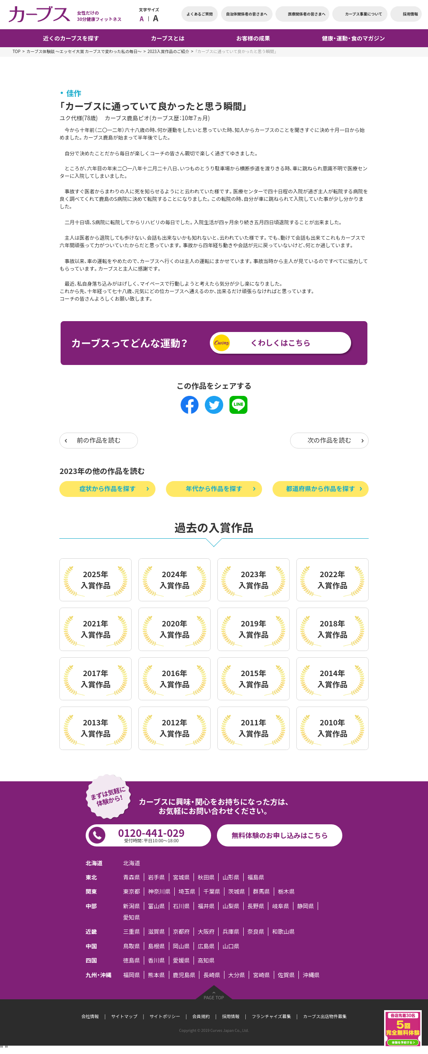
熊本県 (156, 975)
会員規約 (201, 1016)
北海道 (131, 863)
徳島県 (131, 960)
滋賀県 (156, 931)
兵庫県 (230, 931)
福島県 (255, 877)
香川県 (156, 960)
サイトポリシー (165, 1016)
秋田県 (206, 877)
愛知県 (131, 917)
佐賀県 (286, 975)
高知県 (206, 960)
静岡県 (305, 906)
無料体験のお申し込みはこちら (280, 835)
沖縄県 (311, 975)
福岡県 (131, 975)
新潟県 (131, 906)
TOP (16, 51)
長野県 (255, 906)
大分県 (236, 975)
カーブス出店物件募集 (324, 1016)
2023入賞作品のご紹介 (168, 51)
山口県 (230, 946)
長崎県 (211, 975)
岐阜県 (280, 906)
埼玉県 (186, 891)
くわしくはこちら (280, 342)
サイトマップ (124, 1016)
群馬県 (261, 891)
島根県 (156, 946)
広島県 (206, 946)
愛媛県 (181, 960)
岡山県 (181, 946)
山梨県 (230, 906)
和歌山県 (283, 931)
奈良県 (255, 931)
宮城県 (181, 877)
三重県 (131, 931)
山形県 (230, 877)
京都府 (181, 931)
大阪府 (206, 931)
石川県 (181, 906)
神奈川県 (159, 891)
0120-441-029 (151, 834)
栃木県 (286, 891)
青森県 (131, 877)
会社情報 (90, 1016)
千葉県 (211, 891)
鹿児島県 (184, 975)
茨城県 (236, 891)
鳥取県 (131, 946)
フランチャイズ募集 (271, 1016)
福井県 (206, 906)
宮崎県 (261, 975)
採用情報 (230, 1016)
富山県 (156, 906)
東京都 (131, 891)
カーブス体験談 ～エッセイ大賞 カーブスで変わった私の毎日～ (83, 51)
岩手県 (156, 877)
